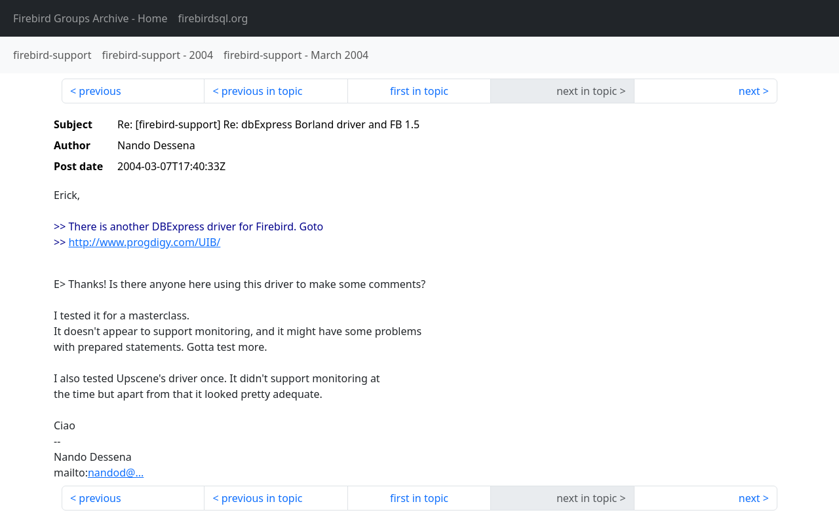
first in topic (419, 91)
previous (100, 91)
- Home (90, 18)
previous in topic (262, 91)
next (749, 91)
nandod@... (116, 472)
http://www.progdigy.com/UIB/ (144, 242)
